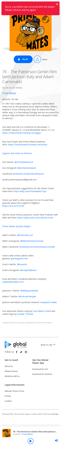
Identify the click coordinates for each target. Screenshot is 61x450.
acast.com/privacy (27, 322)
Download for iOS (40, 369)
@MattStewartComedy (31, 240)
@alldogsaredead (29, 290)
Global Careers (11, 371)
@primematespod (27, 167)
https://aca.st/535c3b (13, 205)
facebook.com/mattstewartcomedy (37, 246)
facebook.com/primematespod (28, 173)
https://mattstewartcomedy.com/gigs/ (21, 132)
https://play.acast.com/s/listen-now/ (35, 217)
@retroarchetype (27, 296)
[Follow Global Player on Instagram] (26, 353)
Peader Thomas (25, 313)
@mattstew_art (25, 235)
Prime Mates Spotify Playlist (16, 226)
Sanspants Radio (48, 302)
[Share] (40, 59)
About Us (9, 366)
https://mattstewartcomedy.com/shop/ (28, 144)
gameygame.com (19, 258)
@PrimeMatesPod (24, 162)
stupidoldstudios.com (13, 281)
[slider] (56, 440)
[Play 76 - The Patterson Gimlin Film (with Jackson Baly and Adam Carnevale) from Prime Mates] (23, 59)
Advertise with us (12, 376)
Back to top (48, 344)
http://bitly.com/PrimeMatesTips (30, 191)
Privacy (8, 396)
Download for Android (42, 374)
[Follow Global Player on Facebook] (17, 353)
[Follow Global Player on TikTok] (21, 353)
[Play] (30, 441)
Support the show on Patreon (17, 153)
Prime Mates (27, 434)
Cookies (8, 401)
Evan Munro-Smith (42, 310)
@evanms (22, 264)
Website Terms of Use (14, 391)
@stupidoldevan (28, 270)
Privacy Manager (52, 414)
